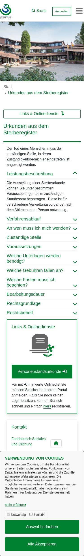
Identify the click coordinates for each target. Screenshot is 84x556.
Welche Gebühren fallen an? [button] (42, 270)
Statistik (38, 514)
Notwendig (18, 514)
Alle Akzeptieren (42, 544)
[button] (39, 9)
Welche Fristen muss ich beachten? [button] (42, 282)
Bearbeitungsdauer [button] (42, 294)
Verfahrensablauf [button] (42, 219)
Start (7, 87)
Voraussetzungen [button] (42, 246)
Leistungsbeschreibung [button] (42, 173)
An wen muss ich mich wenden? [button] (42, 228)
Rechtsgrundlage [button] (42, 303)
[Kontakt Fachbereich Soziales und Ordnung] (56, 443)
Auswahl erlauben (42, 527)
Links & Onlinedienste (42, 113)
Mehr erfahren (15, 505)
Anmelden (61, 11)
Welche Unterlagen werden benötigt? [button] (42, 258)
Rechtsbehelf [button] (42, 312)
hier (46, 406)
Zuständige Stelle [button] (42, 237)
